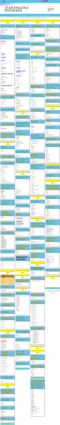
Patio (31, 274)
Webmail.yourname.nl (3, 412)
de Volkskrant (18, 346)
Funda (47, 193)
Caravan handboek (3, 90)
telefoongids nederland (19, 141)
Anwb (32, 371)
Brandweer (2, 281)
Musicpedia (32, 182)
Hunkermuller (33, 72)
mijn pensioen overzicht (34, 298)
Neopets (17, 307)
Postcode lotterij (33, 28)
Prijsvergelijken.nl (48, 203)
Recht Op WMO (33, 146)
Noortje (32, 398)
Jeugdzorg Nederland (18, 283)
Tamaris (47, 44)
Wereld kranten (18, 347)
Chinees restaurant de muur (34, 412)
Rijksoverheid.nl (33, 242)
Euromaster (2, 55)
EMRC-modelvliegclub (19, 191)
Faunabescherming (3, 346)
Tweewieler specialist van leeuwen (20, 46)
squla (47, 32)
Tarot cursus (17, 189)
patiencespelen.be (18, 100)
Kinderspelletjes (18, 305)
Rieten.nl (32, 188)
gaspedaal (2, 44)
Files (1, 91)
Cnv (1, 255)
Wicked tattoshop (48, 141)
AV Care (2, 206)
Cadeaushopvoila (3, 289)
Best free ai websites (3, 30)
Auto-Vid (2, 69)
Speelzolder (17, 302)
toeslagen (2, 226)
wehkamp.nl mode (33, 70)
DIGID (2, 227)
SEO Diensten (32, 250)
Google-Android (18, 139)
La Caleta (32, 391)
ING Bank (2, 167)
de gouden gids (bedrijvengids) (20, 142)
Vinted (32, 60)
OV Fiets (47, 212)
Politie (2, 280)
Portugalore (47, 266)
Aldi (46, 68)
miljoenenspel (33, 31)
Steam (17, 108)
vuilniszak (17, 253)
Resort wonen (18, 232)
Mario (17, 306)
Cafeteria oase (33, 396)
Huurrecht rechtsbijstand (19, 235)
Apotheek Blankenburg (4, 112)
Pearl (31, 229)
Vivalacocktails (3, 308)
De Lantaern (32, 400)
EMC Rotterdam (33, 271)
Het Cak (32, 145)
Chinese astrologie (3, 101)
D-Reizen (32, 374)
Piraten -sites (32, 362)
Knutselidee (17, 309)
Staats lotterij (32, 29)
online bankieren (6, 165)
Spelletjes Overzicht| (18, 301)
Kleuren (17, 308)
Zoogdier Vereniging (3, 344)
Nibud (17, 334)
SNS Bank (2, 168)
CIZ (31, 144)
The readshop (18, 167)
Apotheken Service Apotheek (4, 116)
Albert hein (47, 67)
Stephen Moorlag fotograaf (19, 73)
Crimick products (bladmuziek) (35, 189)
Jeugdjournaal (18, 299)
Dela (46, 171)
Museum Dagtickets (33, 103)
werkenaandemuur (18, 65)
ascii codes (2, 322)
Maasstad (32, 272)
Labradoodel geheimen (4, 340)
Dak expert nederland (18, 219)
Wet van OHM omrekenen (49, 37)
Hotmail (2, 413)
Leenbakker (17, 252)
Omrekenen (47, 33)
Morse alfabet (33, 91)
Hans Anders (32, 230)
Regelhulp (32, 147)
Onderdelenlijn (3, 76)
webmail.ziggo (3, 411)
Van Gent (32, 233)
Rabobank (2, 166)
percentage (47, 35)
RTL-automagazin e (3, 43)
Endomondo (47, 77)
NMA (31, 240)
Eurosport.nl (47, 81)
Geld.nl (2, 170)
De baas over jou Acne (49, 54)
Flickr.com (17, 81)
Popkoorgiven (33, 192)
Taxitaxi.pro (47, 115)
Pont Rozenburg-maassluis (49, 217)
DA (1, 380)
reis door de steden (33, 373)
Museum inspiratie (33, 100)
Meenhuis (47, 170)
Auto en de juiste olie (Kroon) (4, 77)
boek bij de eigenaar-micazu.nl (50, 229)
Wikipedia (2, 237)
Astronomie (2, 102)
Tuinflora (47, 133)
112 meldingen (3, 278)
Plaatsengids (17, 119)
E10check (2, 58)
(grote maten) (35, 68)
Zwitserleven (32, 297)
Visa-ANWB (2, 177)
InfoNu (32, 207)
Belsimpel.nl (17, 137)
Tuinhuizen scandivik (48, 134)
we (31, 75)
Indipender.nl (47, 273)
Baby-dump (2, 151)
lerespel (47, 31)
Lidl (31, 38)
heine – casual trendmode (34, 71)
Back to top (7, 423)
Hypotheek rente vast (3, 180)
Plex (31, 124)
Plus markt (32, 39)
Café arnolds (32, 395)
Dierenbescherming (3, 345)
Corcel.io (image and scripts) (4, 29)
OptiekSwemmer (33, 228)
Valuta (47, 36)
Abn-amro (2, 165)
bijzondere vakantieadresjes (49, 262)
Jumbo (47, 69)
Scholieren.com (48, 28)
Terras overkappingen (49, 135)
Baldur (47, 131)
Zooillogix (32, 215)
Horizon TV (32, 125)
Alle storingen (48, 97)
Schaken (17, 97)
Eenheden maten (48, 34)
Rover (47, 216)
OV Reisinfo (47, 213)
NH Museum (32, 214)
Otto (31, 63)
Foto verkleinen (18, 84)
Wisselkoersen (3, 171)
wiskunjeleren (48, 29)
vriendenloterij (33, 32)
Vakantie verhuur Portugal (49, 234)
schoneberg (32, 234)
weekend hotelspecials (19, 200)
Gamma (2, 263)
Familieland (32, 397)
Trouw (17, 345)
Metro (17, 343)
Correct (2, 207)
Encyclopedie (2, 236)
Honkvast (47, 192)
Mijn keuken (2, 421)
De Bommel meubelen (33, 116)
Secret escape (48, 263)
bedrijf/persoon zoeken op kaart (20, 143)
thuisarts (17, 242)
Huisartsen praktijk (18, 241)
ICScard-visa (2, 174)
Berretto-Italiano (33, 82)
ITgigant (2, 325)
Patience (17, 98)
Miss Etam (32, 68)
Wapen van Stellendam (34, 406)
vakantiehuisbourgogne (49, 231)
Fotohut (17, 78)
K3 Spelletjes (17, 300)
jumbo (32, 40)
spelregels (47, 103)
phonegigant (17, 140)
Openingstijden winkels (49, 123)
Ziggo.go (32, 131)
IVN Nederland (33, 208)
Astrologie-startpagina (4, 99)
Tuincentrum (47, 132)
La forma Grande (33, 77)
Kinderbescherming (18, 284)
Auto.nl (2, 61)
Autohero (2, 64)
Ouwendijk (2, 266)
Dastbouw (2, 129)
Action (17, 164)
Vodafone (17, 138)
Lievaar (47, 114)
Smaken (2, 307)
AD (16, 342)
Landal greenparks (48, 244)
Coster (32, 76)
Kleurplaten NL (18, 298)
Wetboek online (3, 235)
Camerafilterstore (18, 62)
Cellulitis (47, 55)
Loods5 (32, 112)
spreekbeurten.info (48, 30)
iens (31, 415)
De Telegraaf (17, 344)
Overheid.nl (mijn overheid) (34, 241)
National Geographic (33, 213)
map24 (2, 83)
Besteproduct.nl (48, 201)
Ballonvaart (2, 159)
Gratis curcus (2, 314)
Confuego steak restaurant (34, 410)
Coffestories (32, 46)
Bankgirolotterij (33, 30)
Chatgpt (2, 28)
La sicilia (32, 392)
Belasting (2, 225)
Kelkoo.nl (47, 202)
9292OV (47, 209)
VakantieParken (48, 245)
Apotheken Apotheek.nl (4, 115)
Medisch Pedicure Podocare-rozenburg (36, 141)
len (34, 115)
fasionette (32, 48)
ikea (31, 114)
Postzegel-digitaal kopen (19, 356)
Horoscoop (17, 208)
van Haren (47, 43)
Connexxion (47, 210)
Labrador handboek (3, 341)
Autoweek (2, 42)
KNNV (32, 210)
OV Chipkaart (47, 211)
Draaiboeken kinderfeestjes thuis (20, 37)
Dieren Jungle (2, 343)
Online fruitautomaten (18, 102)
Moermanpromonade (33, 113)
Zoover (32, 372)
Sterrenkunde (2, 104)
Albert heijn (32, 37)
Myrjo (32, 66)
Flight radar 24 (33, 370)
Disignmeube (32, 115)
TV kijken (32, 129)
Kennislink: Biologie (33, 209)
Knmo (32, 179)
